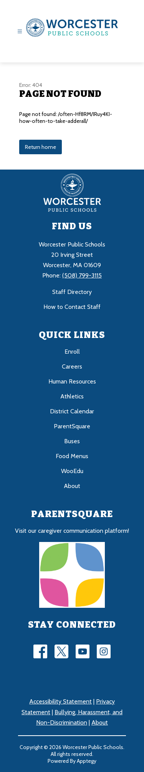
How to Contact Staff (72, 306)
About (72, 486)
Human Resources (72, 381)
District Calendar (72, 411)
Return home (40, 147)
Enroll (72, 351)
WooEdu (72, 471)
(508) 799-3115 (82, 275)
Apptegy (86, 760)
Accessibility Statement (60, 701)
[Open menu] (19, 31)
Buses (72, 441)
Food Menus (72, 456)
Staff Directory (72, 291)
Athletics (72, 396)
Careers (72, 366)
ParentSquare (72, 426)
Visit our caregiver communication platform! (72, 530)
